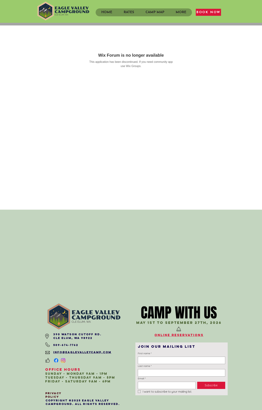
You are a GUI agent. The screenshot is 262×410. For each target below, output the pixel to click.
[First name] (180, 360)
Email (142, 378)
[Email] (165, 385)
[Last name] (180, 372)
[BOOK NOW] (208, 12)
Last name (144, 366)
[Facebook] (56, 360)
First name (144, 353)
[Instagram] (63, 360)
